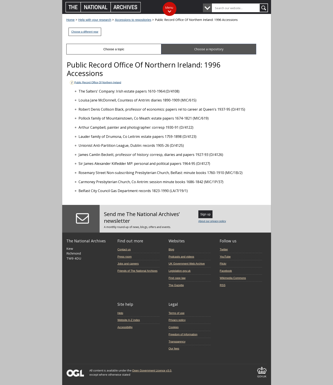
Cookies (174, 327)
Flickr (223, 263)
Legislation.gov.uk (180, 270)
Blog (171, 249)
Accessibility (124, 327)
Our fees (174, 348)
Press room (124, 256)
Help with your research (94, 20)
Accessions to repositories (133, 20)
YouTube (225, 256)
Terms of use (176, 313)
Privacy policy (177, 320)
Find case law (177, 278)
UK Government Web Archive (187, 263)
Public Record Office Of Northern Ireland (95, 82)
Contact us (124, 249)
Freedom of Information (183, 334)
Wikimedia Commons (233, 278)
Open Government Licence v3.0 (151, 370)
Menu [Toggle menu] (169, 7)
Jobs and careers (128, 263)
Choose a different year (85, 31)
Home (70, 20)
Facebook (226, 270)
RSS (222, 285)
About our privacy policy (212, 221)
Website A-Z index (128, 320)
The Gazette (176, 285)
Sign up (205, 214)
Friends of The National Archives (137, 270)
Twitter (224, 249)
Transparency (177, 341)
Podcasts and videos (181, 256)
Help (120, 313)
